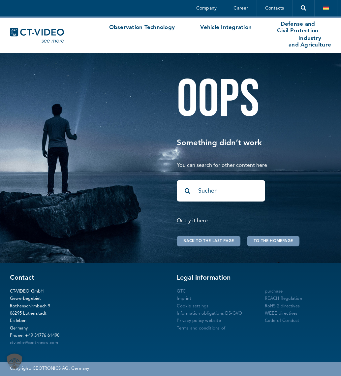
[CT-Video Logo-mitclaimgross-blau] (37, 30)
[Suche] (304, 8)
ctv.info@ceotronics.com (34, 343)
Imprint (184, 299)
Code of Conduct (282, 321)
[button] (14, 361)
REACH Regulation (283, 299)
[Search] (187, 191)
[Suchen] (221, 191)
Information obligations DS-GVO (209, 313)
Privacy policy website (199, 321)
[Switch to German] (326, 8)
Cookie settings (192, 306)
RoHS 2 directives (282, 306)
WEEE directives (281, 313)
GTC (181, 291)
